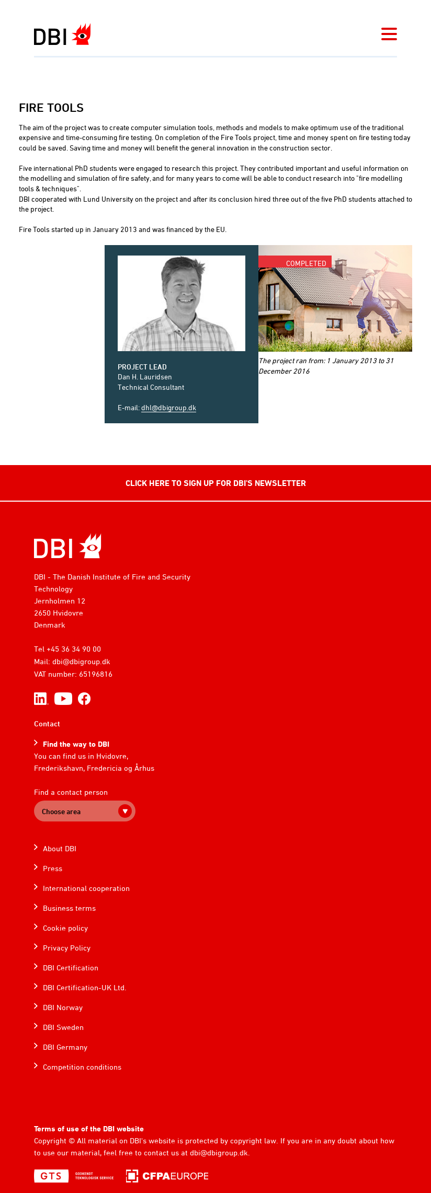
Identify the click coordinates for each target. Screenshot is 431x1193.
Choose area (61, 811)
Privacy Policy (66, 947)
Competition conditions (82, 1066)
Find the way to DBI (76, 743)
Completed (306, 263)
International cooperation (86, 888)
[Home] (67, 546)
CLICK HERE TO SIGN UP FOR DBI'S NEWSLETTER (216, 483)
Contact (47, 723)
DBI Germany (65, 1047)
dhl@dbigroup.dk (168, 407)
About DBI (59, 848)
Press (52, 868)
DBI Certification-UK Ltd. (85, 987)
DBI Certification (70, 967)
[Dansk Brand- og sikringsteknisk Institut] (62, 34)
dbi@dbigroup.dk (81, 661)
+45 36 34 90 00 (74, 648)
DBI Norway (63, 1007)
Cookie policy (65, 927)
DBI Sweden (63, 1027)
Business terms (69, 908)
